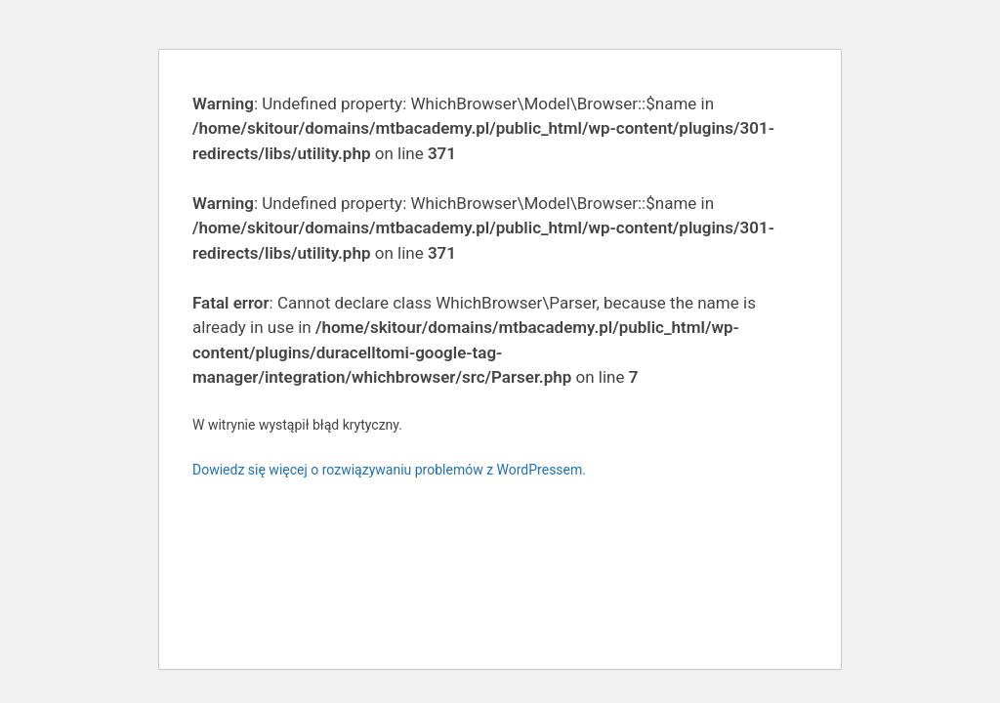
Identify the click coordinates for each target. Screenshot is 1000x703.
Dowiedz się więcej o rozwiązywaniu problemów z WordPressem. (389, 469)
